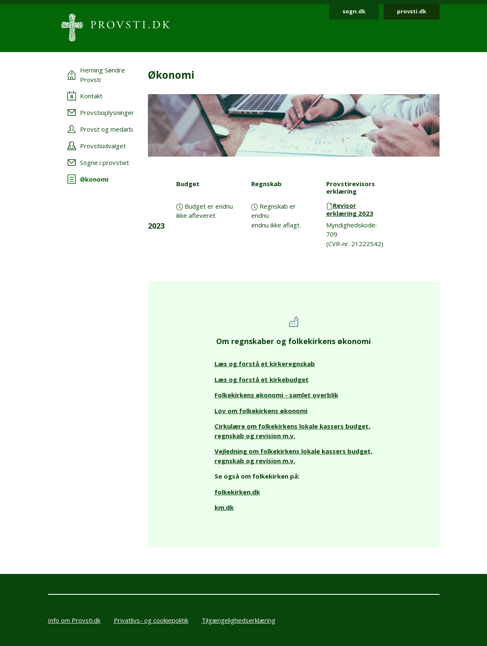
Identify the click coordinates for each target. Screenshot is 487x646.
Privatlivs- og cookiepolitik (151, 620)
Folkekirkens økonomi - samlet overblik (276, 395)
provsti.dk (411, 11)
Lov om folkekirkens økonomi (261, 411)
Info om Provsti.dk (74, 620)
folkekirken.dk (237, 492)
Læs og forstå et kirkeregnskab (265, 363)
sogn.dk (353, 11)
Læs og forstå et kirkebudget (262, 379)
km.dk (224, 507)
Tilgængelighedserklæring (238, 620)
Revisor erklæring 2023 (349, 209)
